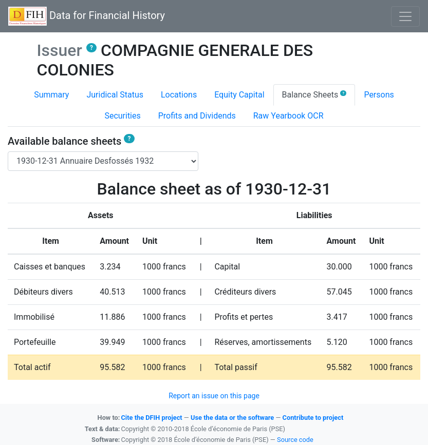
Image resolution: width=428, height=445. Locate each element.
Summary (51, 95)
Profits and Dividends (197, 116)
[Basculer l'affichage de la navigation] (405, 16)
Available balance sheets (71, 141)
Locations (179, 95)
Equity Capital (239, 95)
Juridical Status (114, 95)
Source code (295, 439)
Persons (379, 95)
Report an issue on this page (214, 396)
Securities (122, 116)
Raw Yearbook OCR (288, 116)
